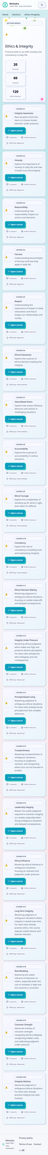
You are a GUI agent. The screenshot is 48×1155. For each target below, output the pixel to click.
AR (21, 1150)
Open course (15, 130)
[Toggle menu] (42, 5)
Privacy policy (26, 1138)
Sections (16, 14)
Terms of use (25, 1144)
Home (5, 14)
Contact (37, 1144)
